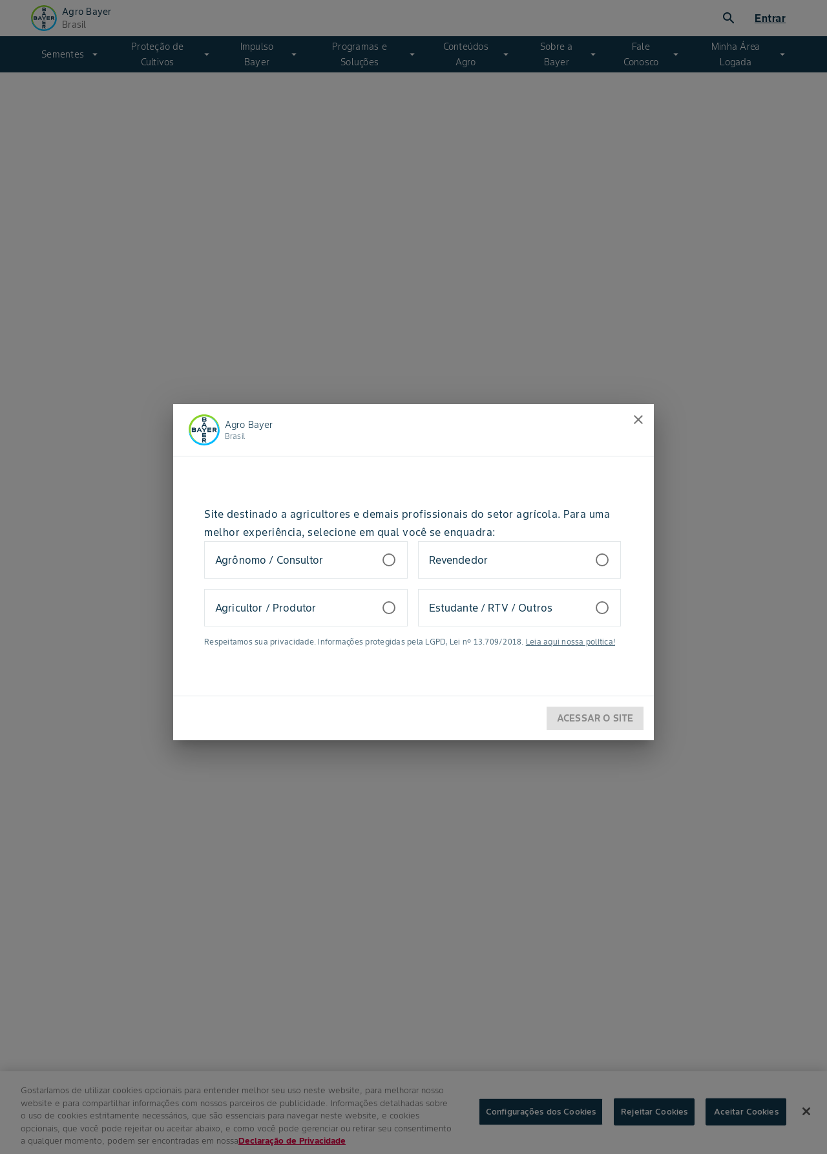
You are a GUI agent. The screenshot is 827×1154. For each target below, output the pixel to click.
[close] (638, 419)
